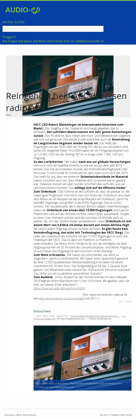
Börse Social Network (26, 414)
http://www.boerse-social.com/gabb (61, 298)
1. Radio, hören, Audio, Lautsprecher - (52, 316)
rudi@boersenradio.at (89, 41)
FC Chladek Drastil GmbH (119, 414)
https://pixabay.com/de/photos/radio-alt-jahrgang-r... (80, 115)
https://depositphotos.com (21, 115)
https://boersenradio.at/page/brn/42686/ (59, 288)
